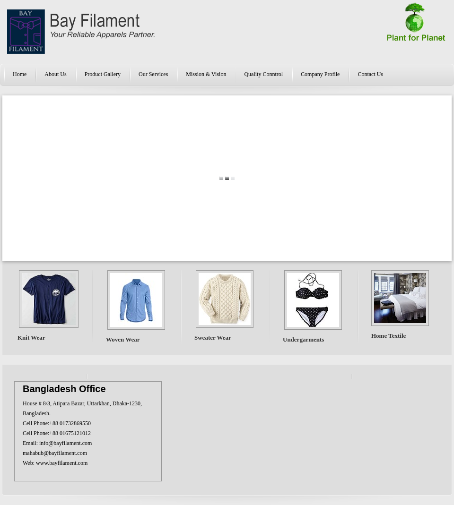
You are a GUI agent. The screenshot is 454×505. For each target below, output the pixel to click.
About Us (55, 74)
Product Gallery (103, 74)
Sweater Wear (212, 337)
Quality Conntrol (263, 74)
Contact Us (370, 74)
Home (19, 74)
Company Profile (320, 74)
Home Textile (388, 335)
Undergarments (303, 339)
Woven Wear (123, 339)
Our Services (153, 74)
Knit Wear (31, 337)
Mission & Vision (206, 74)
